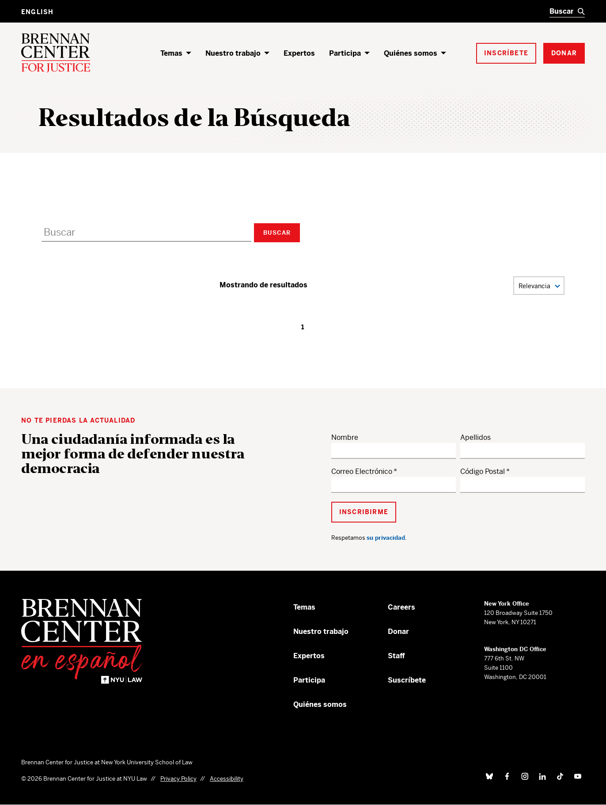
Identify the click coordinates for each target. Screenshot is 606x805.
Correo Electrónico (361, 471)
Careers (401, 607)
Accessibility (226, 778)
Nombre (344, 437)
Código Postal (482, 471)
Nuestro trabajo (233, 53)
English (37, 12)
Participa (345, 53)
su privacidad (386, 538)
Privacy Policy (178, 778)
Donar (398, 631)
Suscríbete (407, 680)
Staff (396, 655)
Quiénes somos (410, 53)
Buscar (277, 233)
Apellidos (475, 437)
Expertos (299, 53)
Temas (171, 53)
